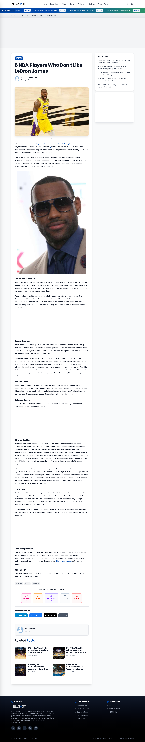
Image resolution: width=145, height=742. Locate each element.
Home (13, 15)
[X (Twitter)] (25, 728)
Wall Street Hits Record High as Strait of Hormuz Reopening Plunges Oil (113, 67)
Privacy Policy (113, 709)
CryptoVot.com (82, 709)
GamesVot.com (82, 718)
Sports (20, 15)
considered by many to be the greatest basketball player (50, 144)
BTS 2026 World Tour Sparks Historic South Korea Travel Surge (114, 73)
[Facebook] (13, 728)
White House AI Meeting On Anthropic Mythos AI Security (112, 85)
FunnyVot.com (81, 705)
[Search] (132, 4)
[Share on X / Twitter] (50, 615)
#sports (36, 584)
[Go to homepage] (18, 4)
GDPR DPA (96, 738)
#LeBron (19, 584)
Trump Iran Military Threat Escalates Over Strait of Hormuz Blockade (114, 61)
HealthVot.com (82, 715)
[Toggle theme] (127, 4)
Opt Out (119, 738)
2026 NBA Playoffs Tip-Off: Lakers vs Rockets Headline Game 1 (112, 79)
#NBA (27, 584)
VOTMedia (112, 712)
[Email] (36, 728)
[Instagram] (30, 728)
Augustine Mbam (30, 77)
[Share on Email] (63, 615)
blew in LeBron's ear (64, 561)
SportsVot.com (82, 712)
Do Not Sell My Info (108, 738)
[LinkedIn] (19, 728)
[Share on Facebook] (35, 615)
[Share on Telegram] (21, 615)
